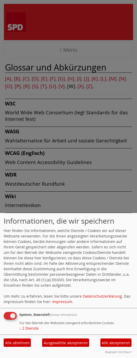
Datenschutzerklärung (102, 296)
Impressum (62, 301)
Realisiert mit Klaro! (118, 352)
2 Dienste (29, 328)
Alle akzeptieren (116, 342)
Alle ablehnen (17, 342)
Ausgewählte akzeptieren (66, 342)
